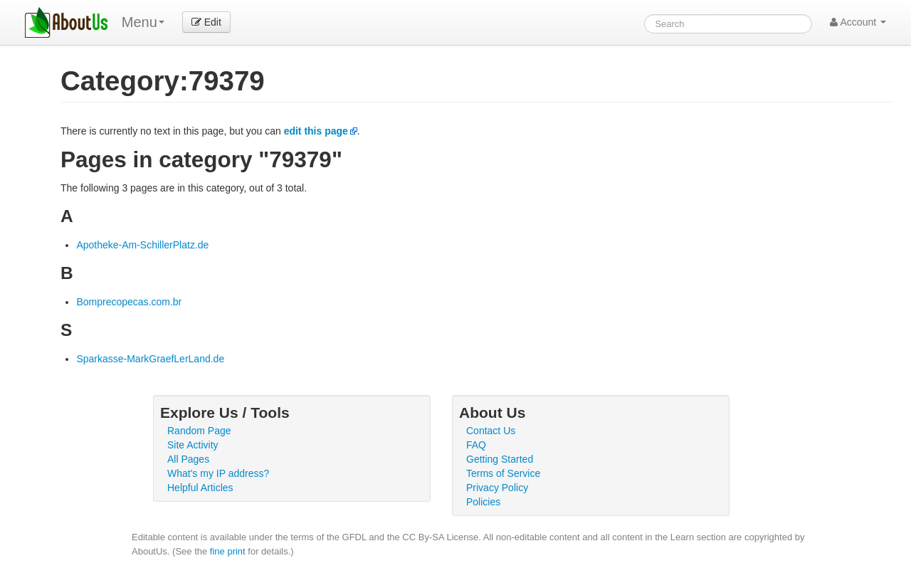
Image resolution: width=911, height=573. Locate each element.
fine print (228, 551)
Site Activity (192, 445)
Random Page (199, 430)
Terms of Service (503, 473)
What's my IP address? (218, 473)
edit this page (316, 131)
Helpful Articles (200, 487)
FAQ (476, 445)
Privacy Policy (497, 487)
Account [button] (858, 22)
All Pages (188, 459)
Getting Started (499, 459)
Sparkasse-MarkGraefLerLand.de (150, 358)
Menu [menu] (143, 22)
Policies (483, 502)
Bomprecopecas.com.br (128, 301)
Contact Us (490, 430)
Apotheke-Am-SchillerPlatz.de (142, 245)
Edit (206, 22)
